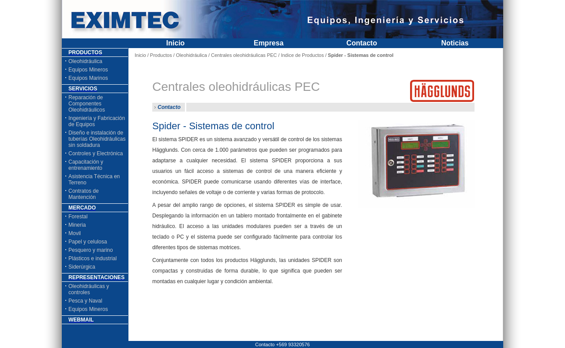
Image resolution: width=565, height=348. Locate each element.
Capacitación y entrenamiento (85, 165)
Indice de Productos (302, 55)
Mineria (77, 225)
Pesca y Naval (85, 301)
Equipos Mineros (88, 70)
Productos (161, 55)
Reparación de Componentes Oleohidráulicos (86, 103)
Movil (74, 233)
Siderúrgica (81, 267)
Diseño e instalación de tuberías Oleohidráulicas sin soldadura (96, 139)
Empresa (269, 43)
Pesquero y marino (90, 250)
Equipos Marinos (88, 78)
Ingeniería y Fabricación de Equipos (96, 121)
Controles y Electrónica (95, 153)
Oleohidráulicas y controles (88, 289)
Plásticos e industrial (92, 258)
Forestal (77, 216)
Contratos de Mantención (83, 194)
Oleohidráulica (85, 61)
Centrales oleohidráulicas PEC (244, 55)
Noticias (454, 43)
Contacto (362, 43)
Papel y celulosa (87, 242)
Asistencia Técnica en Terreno (94, 179)
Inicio (175, 43)
